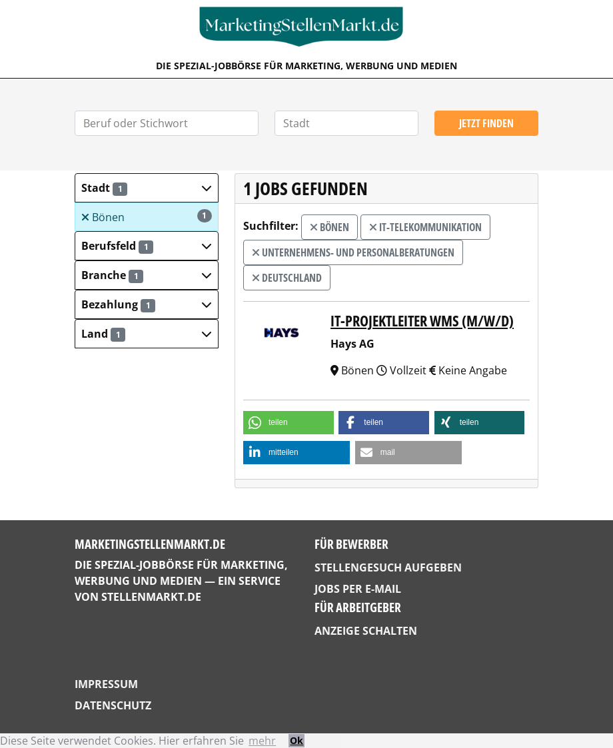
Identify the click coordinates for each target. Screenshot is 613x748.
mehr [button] (262, 740)
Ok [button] (296, 740)
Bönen (146, 216)
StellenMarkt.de (151, 596)
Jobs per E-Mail (357, 588)
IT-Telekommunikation (425, 227)
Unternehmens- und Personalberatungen (353, 252)
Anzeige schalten (365, 630)
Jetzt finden (486, 123)
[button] (147, 187)
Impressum (106, 684)
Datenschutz (113, 705)
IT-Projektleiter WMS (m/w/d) (422, 320)
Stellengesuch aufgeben (388, 567)
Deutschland (287, 277)
